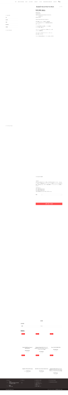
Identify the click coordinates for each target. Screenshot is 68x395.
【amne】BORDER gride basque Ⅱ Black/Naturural (27, 352)
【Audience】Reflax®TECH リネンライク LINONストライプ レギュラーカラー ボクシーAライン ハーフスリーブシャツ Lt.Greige (55, 374)
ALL (26, 356)
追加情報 (41, 325)
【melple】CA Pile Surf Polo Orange (27, 373)
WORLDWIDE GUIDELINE (53, 386)
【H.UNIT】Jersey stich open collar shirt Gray (41, 373)
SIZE (36, 194)
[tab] (41, 326)
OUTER (7, 19)
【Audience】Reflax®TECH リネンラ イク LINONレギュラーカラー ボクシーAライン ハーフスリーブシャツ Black (41, 353)
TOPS (28, 356)
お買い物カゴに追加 (49, 203)
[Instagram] (22, 387)
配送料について (38, 389)
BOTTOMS (7, 24)
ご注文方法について (38, 386)
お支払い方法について (39, 388)
